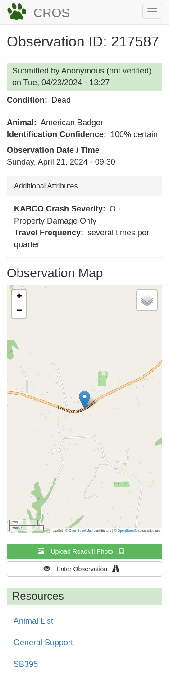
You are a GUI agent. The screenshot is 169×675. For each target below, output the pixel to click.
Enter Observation (84, 569)
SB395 (26, 664)
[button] (84, 399)
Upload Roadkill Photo (84, 551)
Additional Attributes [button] (46, 186)
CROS (51, 13)
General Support (43, 642)
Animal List (33, 620)
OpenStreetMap (81, 530)
